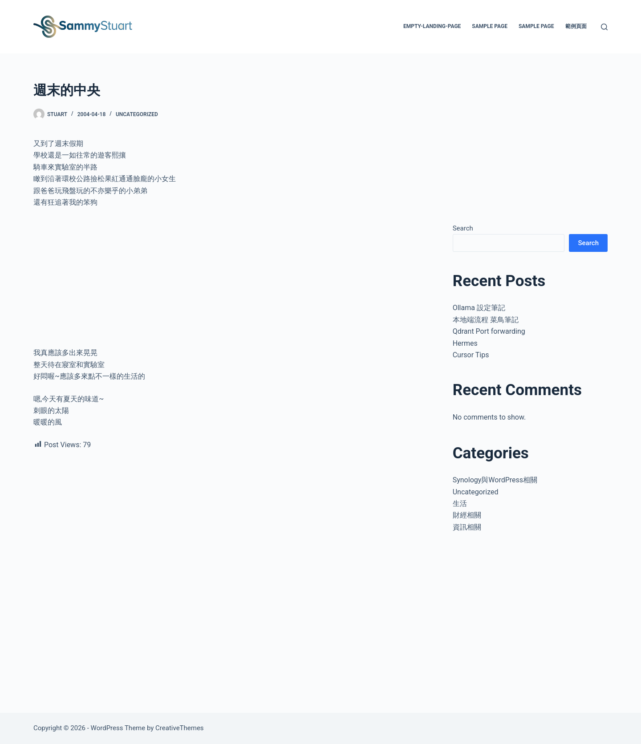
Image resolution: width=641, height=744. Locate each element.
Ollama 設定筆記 (479, 307)
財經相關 (467, 515)
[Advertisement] (231, 281)
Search (463, 228)
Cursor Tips (471, 355)
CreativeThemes (179, 728)
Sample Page (489, 26)
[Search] (604, 27)
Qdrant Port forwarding (489, 331)
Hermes (465, 343)
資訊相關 (467, 527)
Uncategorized (137, 114)
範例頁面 (576, 26)
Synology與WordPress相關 (495, 480)
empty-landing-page (432, 26)
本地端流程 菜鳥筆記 (486, 319)
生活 (460, 503)
